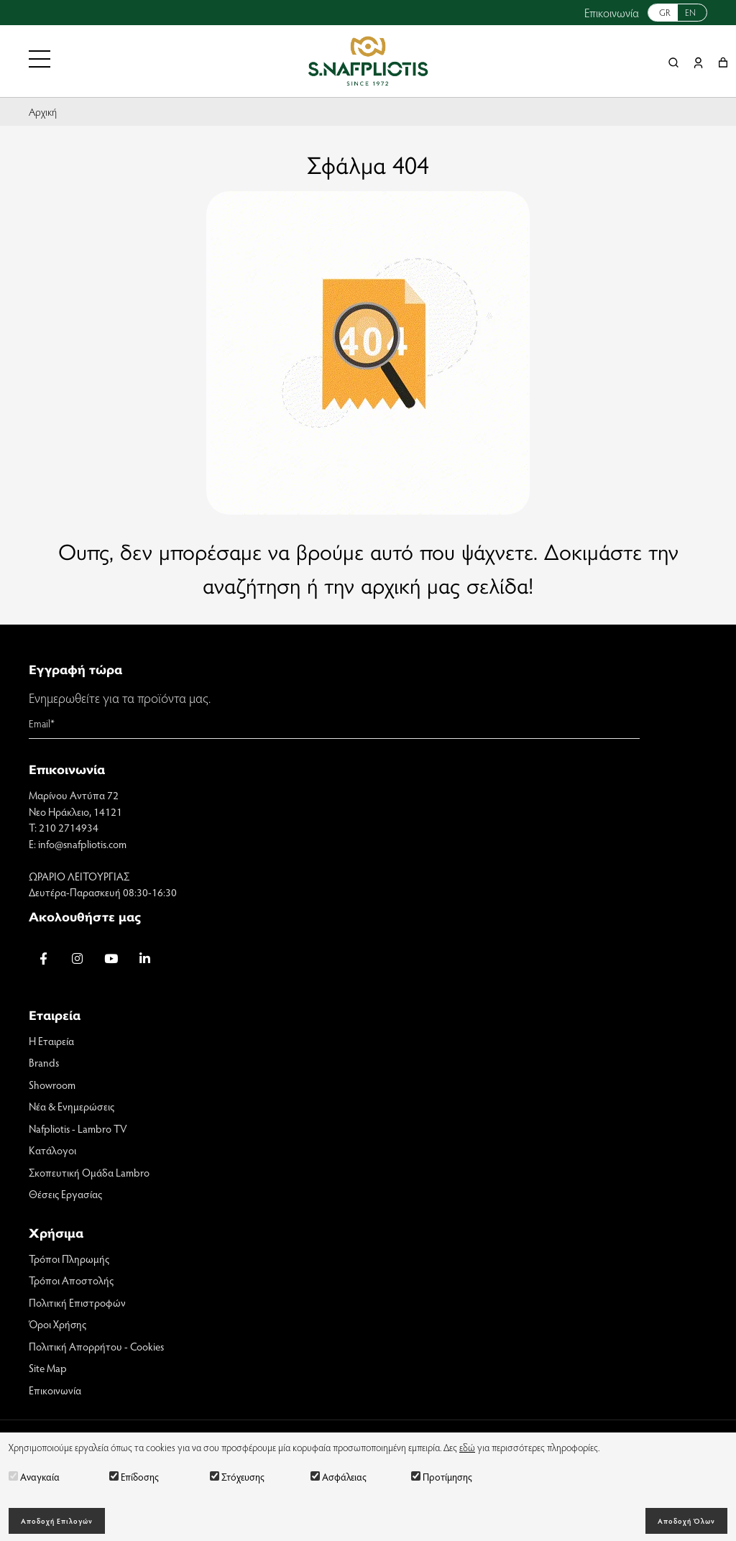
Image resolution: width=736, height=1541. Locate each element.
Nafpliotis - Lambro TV (78, 1128)
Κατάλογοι (52, 1150)
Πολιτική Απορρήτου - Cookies (96, 1346)
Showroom (52, 1084)
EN (690, 12)
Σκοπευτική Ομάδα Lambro (89, 1172)
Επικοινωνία (611, 12)
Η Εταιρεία (51, 1041)
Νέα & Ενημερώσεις (71, 1106)
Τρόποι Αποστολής (71, 1280)
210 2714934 (68, 827)
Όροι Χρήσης (57, 1324)
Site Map (48, 1368)
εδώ (467, 1447)
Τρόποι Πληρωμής (69, 1258)
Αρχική (43, 111)
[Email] (334, 724)
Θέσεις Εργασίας (65, 1194)
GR (665, 12)
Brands (44, 1062)
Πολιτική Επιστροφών (77, 1302)
